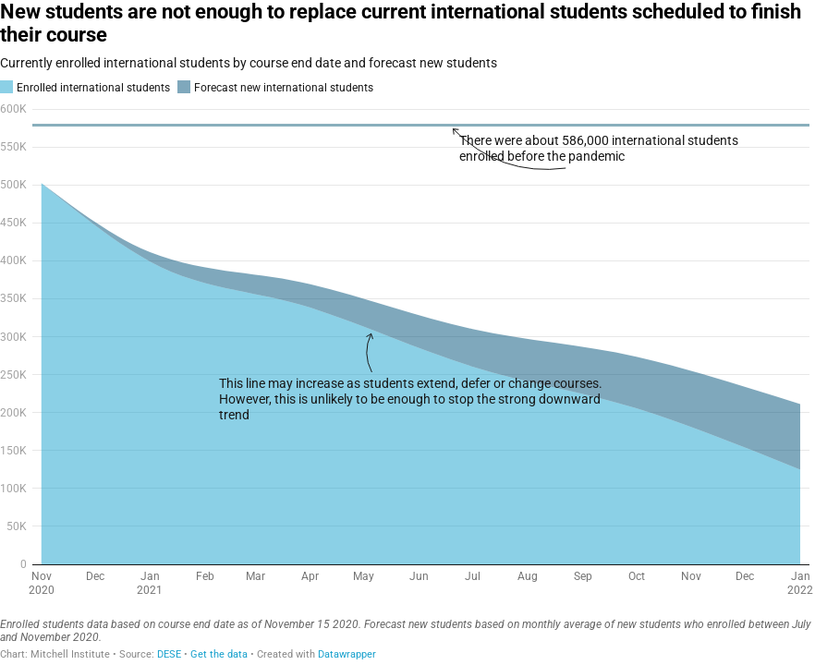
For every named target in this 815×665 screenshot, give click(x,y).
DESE (169, 654)
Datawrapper (347, 654)
